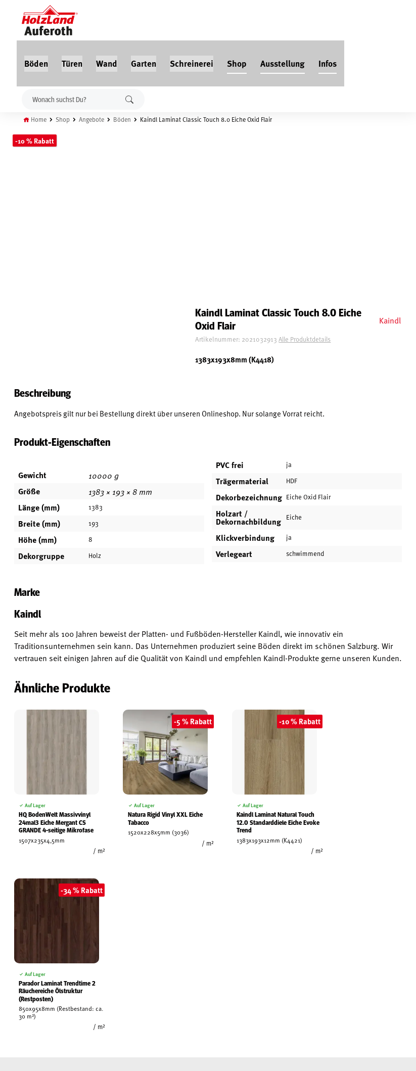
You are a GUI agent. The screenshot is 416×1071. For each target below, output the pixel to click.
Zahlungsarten (28, 979)
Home (41, 77)
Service (82, 932)
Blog (78, 921)
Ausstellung (338, 21)
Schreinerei (247, 21)
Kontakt (83, 944)
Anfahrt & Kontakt (175, 961)
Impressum (21, 956)
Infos (383, 21)
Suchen (130, 57)
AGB (10, 921)
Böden (92, 21)
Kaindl (389, 109)
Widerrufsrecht (29, 932)
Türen (127, 21)
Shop (292, 21)
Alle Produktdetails (326, 128)
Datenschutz (24, 944)
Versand (17, 967)
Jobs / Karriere (93, 909)
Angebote (96, 77)
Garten (199, 21)
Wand (162, 21)
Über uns (85, 956)
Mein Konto (22, 909)
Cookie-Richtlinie (30, 991)
